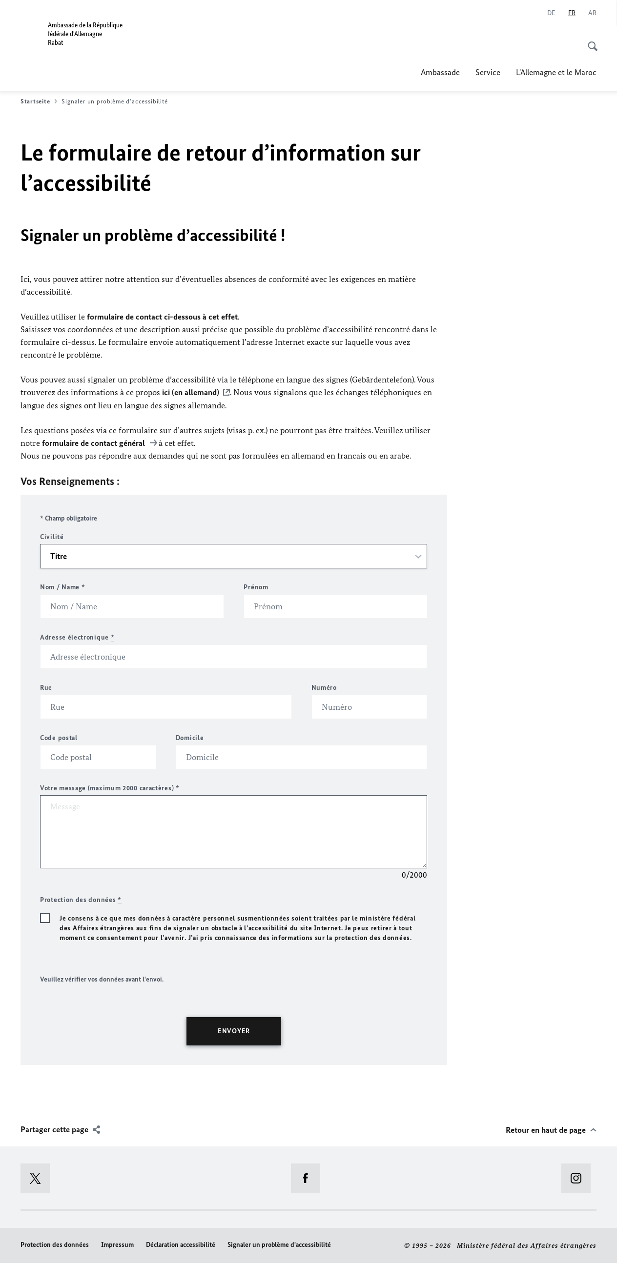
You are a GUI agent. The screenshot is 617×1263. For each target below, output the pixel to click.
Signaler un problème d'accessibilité (279, 1244)
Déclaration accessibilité (180, 1244)
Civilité (52, 536)
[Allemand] (551, 13)
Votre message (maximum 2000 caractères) (110, 787)
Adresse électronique (77, 637)
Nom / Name (62, 586)
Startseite (39, 101)
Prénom (256, 586)
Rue (46, 687)
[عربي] (592, 13)
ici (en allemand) (190, 392)
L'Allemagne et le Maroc (556, 72)
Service (487, 72)
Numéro (324, 687)
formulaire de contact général (94, 442)
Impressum (117, 1244)
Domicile (190, 737)
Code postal (59, 737)
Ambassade (440, 72)
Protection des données (55, 1244)
